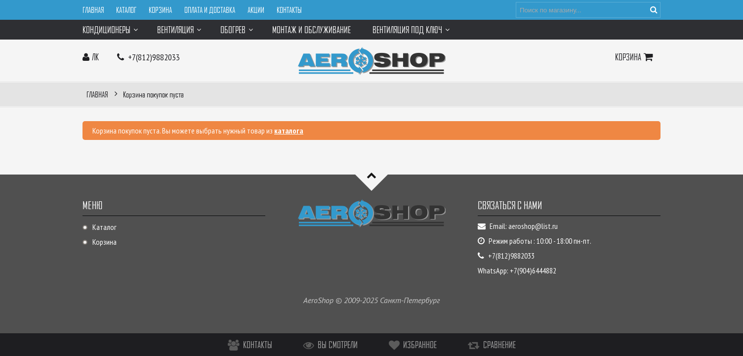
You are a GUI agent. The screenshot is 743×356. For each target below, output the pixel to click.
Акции (256, 10)
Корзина (160, 10)
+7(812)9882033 (154, 57)
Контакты (289, 10)
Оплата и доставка (209, 10)
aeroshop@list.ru (533, 226)
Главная (93, 10)
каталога (288, 130)
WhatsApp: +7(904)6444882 (517, 270)
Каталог (126, 10)
